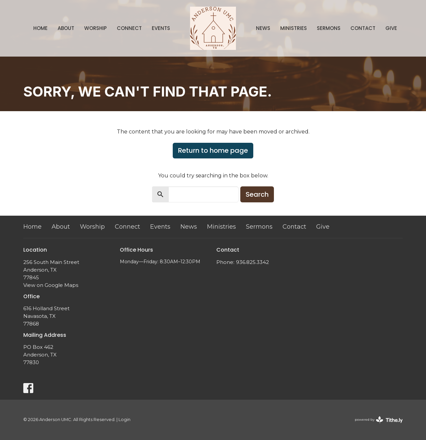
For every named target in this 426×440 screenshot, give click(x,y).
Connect (129, 28)
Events (161, 28)
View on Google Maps (50, 285)
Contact (362, 28)
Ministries (293, 28)
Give (391, 28)
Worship (95, 28)
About (66, 28)
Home (40, 28)
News (263, 28)
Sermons (328, 28)
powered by (379, 419)
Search (257, 194)
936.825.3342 (252, 262)
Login (124, 419)
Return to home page (213, 150)
